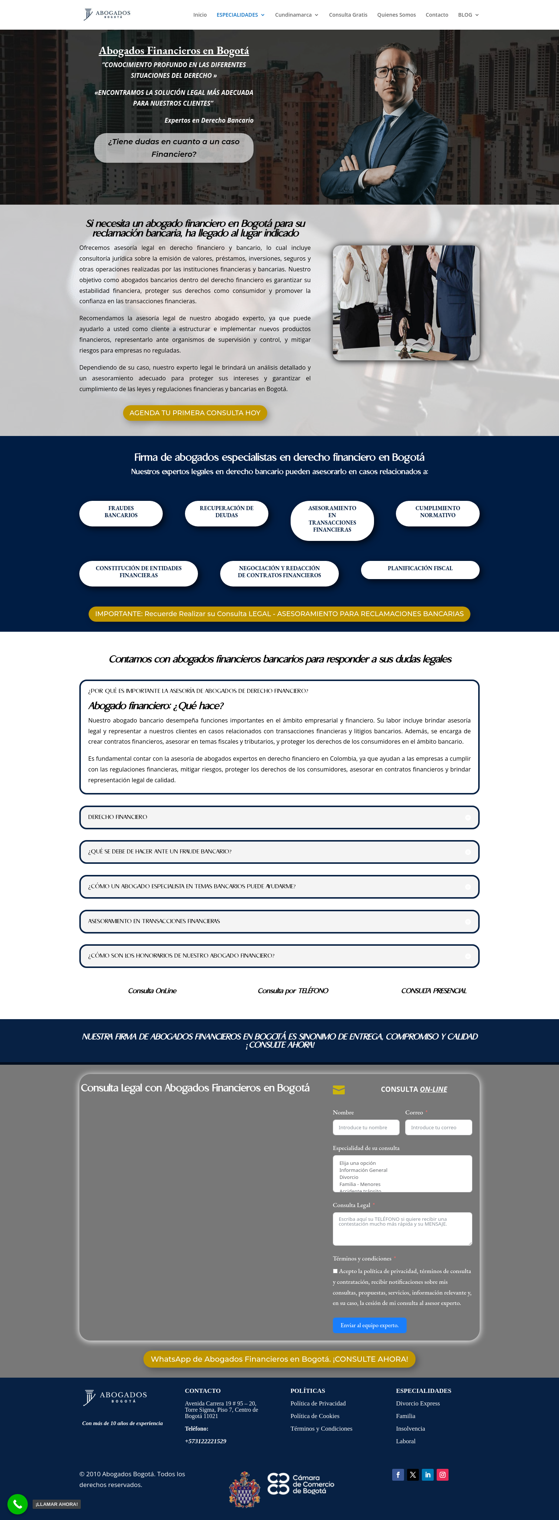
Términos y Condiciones (322, 1428)
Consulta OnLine (152, 991)
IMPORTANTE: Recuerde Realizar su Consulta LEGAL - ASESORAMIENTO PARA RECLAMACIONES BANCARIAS (279, 614)
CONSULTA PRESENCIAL (433, 991)
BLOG (465, 15)
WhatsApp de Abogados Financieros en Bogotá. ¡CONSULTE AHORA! (279, 1359)
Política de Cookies (315, 1416)
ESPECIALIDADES (237, 15)
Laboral (406, 1441)
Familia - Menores (402, 1184)
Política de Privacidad (319, 1403)
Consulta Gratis (348, 15)
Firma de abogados (177, 458)
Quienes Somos (396, 15)
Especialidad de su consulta (366, 1148)
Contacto (437, 15)
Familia (405, 1416)
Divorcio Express (418, 1403)
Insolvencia (410, 1428)
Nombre (343, 1112)
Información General (402, 1170)
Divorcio (402, 1177)
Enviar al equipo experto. (370, 1325)
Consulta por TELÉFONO (293, 991)
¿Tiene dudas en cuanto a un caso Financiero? (173, 148)
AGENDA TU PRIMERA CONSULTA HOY (195, 413)
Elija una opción (402, 1163)
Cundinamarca (293, 15)
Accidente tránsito (402, 1191)
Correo (414, 1112)
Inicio (199, 15)
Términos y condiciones (362, 1258)
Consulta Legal (351, 1205)
